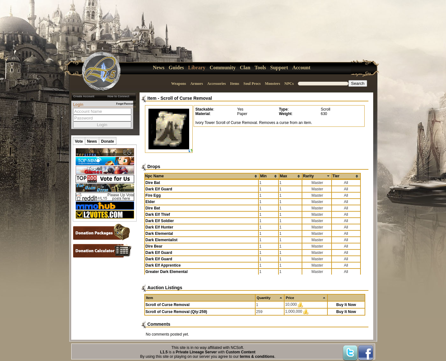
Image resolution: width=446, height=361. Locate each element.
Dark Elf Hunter (159, 227)
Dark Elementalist (162, 240)
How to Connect (118, 96)
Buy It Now (346, 305)
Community (222, 67)
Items (234, 83)
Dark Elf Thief (158, 214)
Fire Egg (153, 195)
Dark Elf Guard (159, 189)
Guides (176, 67)
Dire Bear (154, 246)
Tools (260, 67)
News (158, 67)
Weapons (178, 83)
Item (152, 98)
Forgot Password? (126, 103)
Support (279, 67)
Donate (107, 141)
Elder (150, 202)
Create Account (83, 96)
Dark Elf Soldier (160, 221)
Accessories (216, 83)
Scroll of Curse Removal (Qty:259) (176, 312)
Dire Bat (153, 182)
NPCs (289, 83)
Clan (245, 67)
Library (196, 67)
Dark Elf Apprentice (163, 265)
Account (301, 67)
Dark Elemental (159, 233)
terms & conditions (257, 356)
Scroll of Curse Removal (186, 98)
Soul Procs (252, 83)
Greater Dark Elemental (167, 271)
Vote (79, 141)
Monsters (272, 83)
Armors (196, 83)
